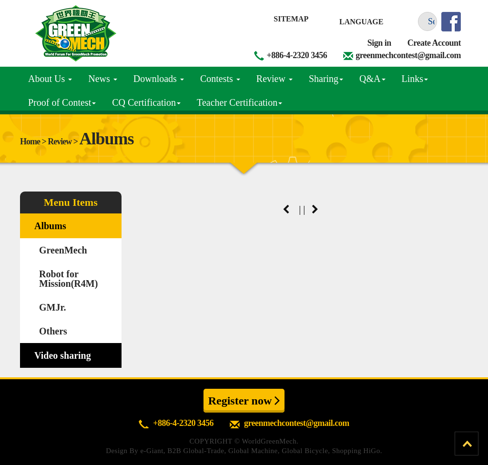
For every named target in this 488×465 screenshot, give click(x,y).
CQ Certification (146, 102)
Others (53, 331)
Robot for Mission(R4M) (68, 279)
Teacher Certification (239, 102)
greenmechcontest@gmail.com (408, 55)
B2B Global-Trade (195, 451)
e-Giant (151, 451)
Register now (244, 400)
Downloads (158, 78)
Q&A (372, 78)
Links (415, 78)
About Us (50, 78)
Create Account (434, 43)
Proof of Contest (62, 102)
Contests (220, 78)
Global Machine (253, 451)
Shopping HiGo (356, 451)
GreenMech (63, 250)
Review (274, 78)
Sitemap (291, 19)
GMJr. (52, 307)
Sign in (379, 43)
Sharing (326, 78)
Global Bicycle (305, 451)
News (102, 78)
